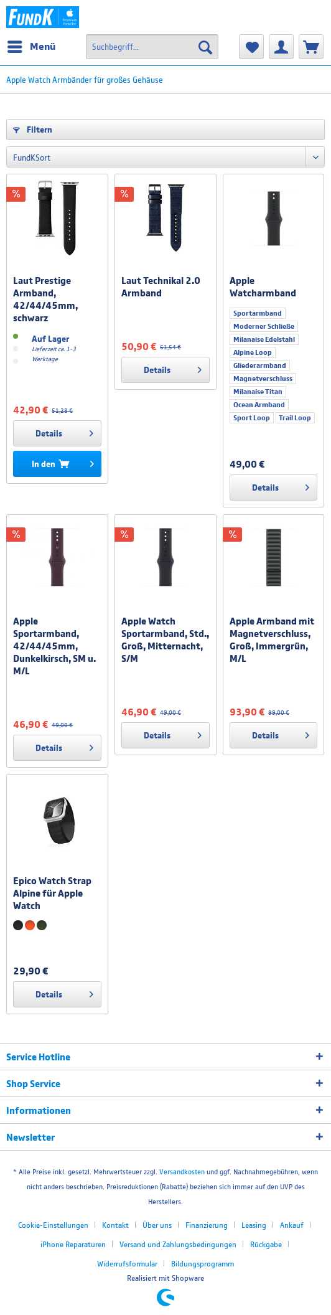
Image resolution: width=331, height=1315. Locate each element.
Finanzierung (206, 1225)
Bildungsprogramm (202, 1263)
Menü (31, 44)
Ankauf (292, 1225)
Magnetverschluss (262, 378)
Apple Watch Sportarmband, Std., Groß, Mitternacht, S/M (165, 639)
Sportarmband (257, 313)
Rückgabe (266, 1244)
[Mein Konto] (281, 46)
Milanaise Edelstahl (264, 339)
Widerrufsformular (127, 1263)
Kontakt (115, 1225)
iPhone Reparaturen (73, 1244)
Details (64, 430)
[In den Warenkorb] (57, 464)
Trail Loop (295, 417)
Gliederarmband (259, 365)
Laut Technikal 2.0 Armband (160, 286)
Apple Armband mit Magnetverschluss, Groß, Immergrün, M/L (272, 639)
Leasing (253, 1225)
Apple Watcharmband (263, 286)
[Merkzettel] (251, 46)
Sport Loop (251, 417)
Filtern (32, 129)
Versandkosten (182, 1171)
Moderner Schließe (263, 326)
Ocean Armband (259, 404)
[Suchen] (205, 46)
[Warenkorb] (311, 46)
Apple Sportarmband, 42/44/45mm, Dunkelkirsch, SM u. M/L (54, 645)
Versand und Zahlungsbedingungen (177, 1244)
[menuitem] (31, 46)
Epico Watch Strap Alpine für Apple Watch (52, 893)
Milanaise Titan (257, 391)
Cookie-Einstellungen (53, 1225)
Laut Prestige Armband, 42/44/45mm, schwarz (45, 299)
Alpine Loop (252, 352)
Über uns (157, 1225)
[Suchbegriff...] (152, 46)
